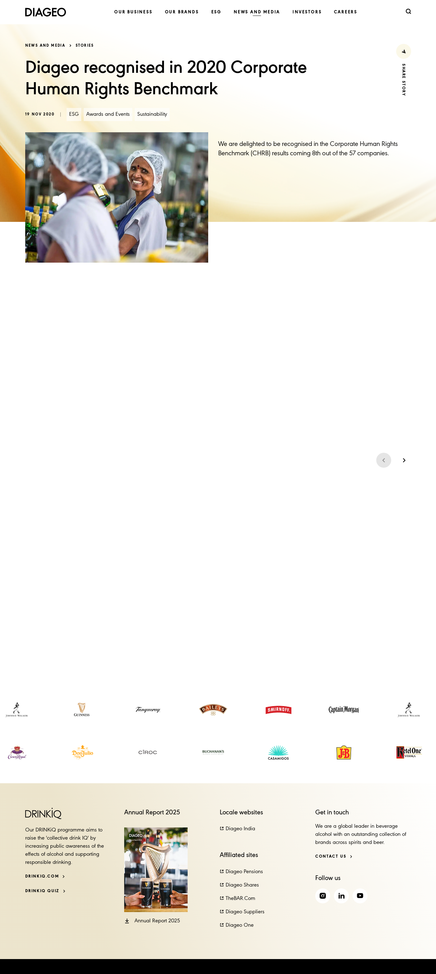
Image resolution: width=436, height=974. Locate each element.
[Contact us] (334, 856)
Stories (85, 46)
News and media (45, 46)
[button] (152, 921)
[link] (133, 12)
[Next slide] (403, 460)
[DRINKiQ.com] (45, 876)
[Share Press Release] (403, 51)
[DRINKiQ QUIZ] (45, 891)
